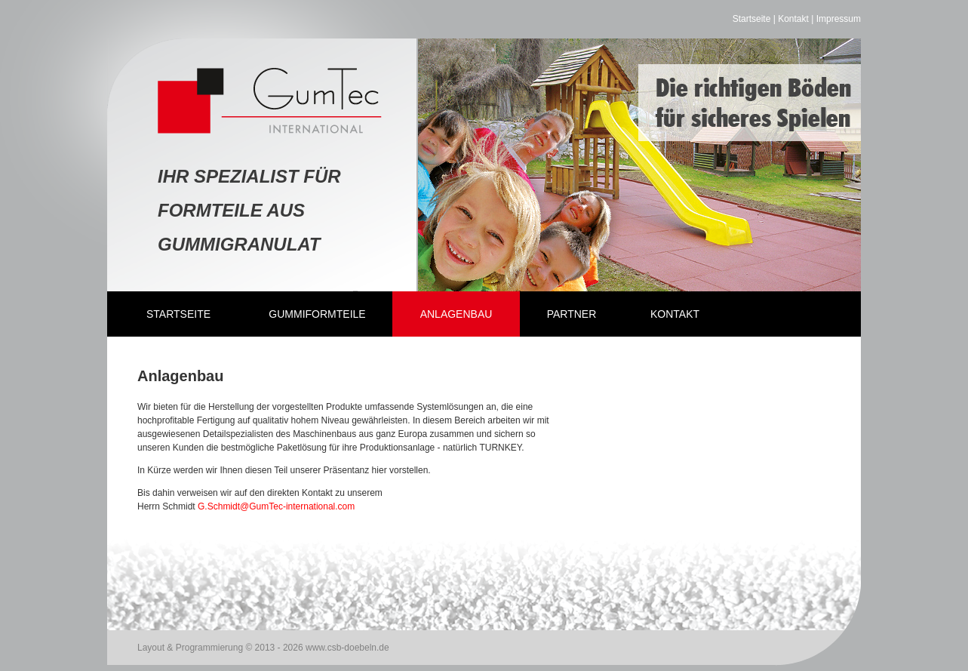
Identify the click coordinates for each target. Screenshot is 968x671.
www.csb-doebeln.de (347, 647)
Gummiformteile (317, 314)
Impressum (838, 19)
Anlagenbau (456, 314)
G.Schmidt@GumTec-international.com (276, 506)
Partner (572, 314)
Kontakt (793, 19)
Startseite (752, 19)
